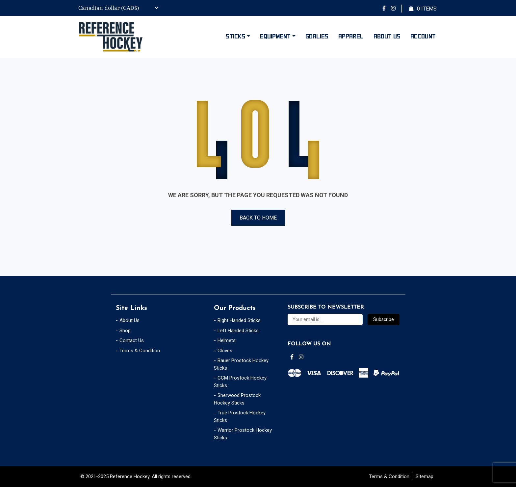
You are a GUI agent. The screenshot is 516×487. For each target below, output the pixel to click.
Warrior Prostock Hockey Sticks (243, 434)
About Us (387, 36)
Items (423, 9)
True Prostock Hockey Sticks (240, 416)
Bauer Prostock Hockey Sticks (241, 364)
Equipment (275, 36)
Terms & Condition (139, 351)
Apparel (351, 36)
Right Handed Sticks (239, 320)
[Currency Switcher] (117, 8)
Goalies (316, 36)
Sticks (235, 36)
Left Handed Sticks (238, 331)
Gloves (225, 351)
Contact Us (131, 340)
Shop (125, 331)
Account (423, 36)
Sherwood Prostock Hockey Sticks (237, 399)
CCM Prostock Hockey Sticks (240, 381)
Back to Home (258, 218)
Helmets (227, 340)
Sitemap (424, 476)
